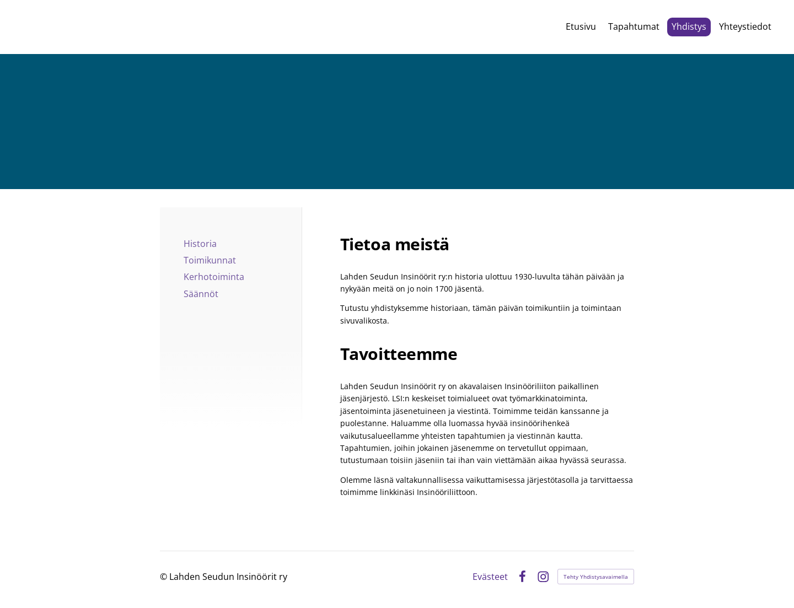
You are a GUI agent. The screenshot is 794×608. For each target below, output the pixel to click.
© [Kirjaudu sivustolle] (164, 577)
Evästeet (490, 576)
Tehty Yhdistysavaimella (596, 576)
